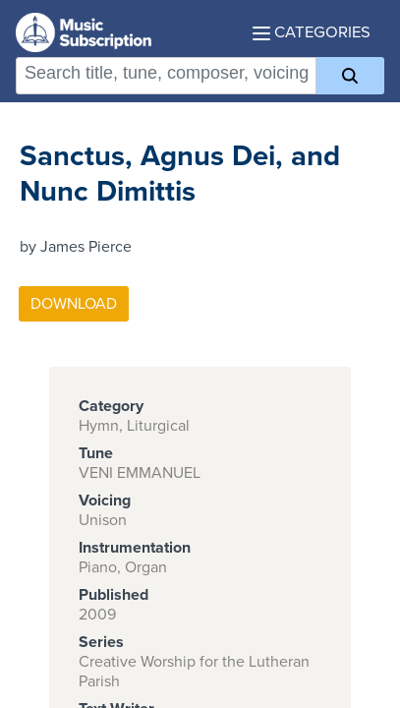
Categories (312, 32)
